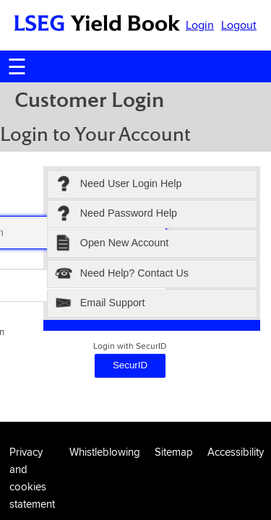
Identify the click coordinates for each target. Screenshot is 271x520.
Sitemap (174, 451)
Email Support (100, 303)
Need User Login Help (118, 184)
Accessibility (235, 451)
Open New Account (111, 244)
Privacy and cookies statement (32, 477)
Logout (239, 25)
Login (200, 25)
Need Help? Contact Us (122, 274)
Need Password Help (116, 214)
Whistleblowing (104, 451)
